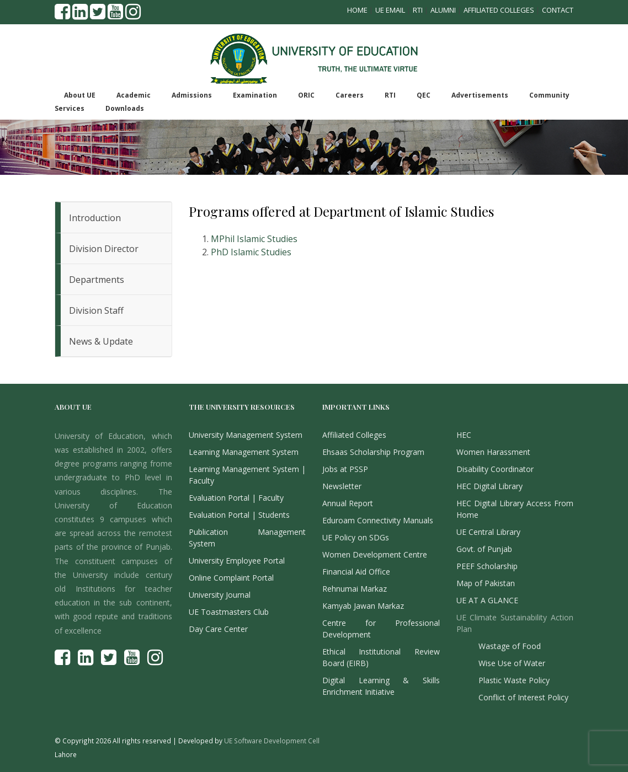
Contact (557, 10)
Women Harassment (493, 452)
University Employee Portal (237, 560)
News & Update (101, 341)
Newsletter (341, 486)
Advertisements (479, 95)
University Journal (220, 594)
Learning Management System (244, 452)
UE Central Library (488, 532)
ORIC (306, 95)
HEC (463, 435)
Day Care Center (218, 629)
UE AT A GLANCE (487, 600)
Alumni (443, 10)
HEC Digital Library (489, 486)
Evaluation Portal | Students (239, 515)
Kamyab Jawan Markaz (363, 606)
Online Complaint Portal (231, 577)
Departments (96, 280)
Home (357, 10)
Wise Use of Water (511, 663)
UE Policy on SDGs (355, 537)
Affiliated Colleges (499, 10)
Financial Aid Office (356, 571)
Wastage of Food (509, 646)
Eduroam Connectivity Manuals (377, 520)
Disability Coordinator (495, 469)
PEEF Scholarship (487, 566)
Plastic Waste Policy (514, 680)
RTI (418, 10)
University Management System (245, 435)
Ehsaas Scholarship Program (373, 452)
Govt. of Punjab (484, 549)
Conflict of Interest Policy (523, 697)
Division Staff (96, 310)
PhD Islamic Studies (251, 252)
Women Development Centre (374, 554)
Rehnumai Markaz (354, 588)
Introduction (95, 218)
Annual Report (347, 503)
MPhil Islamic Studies (254, 239)
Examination (255, 95)
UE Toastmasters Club (229, 612)
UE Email (390, 10)
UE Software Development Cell (272, 740)
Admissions (192, 95)
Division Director (104, 249)
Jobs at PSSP (345, 469)
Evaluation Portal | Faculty (236, 497)
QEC (423, 95)
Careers (350, 95)
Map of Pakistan (485, 583)
